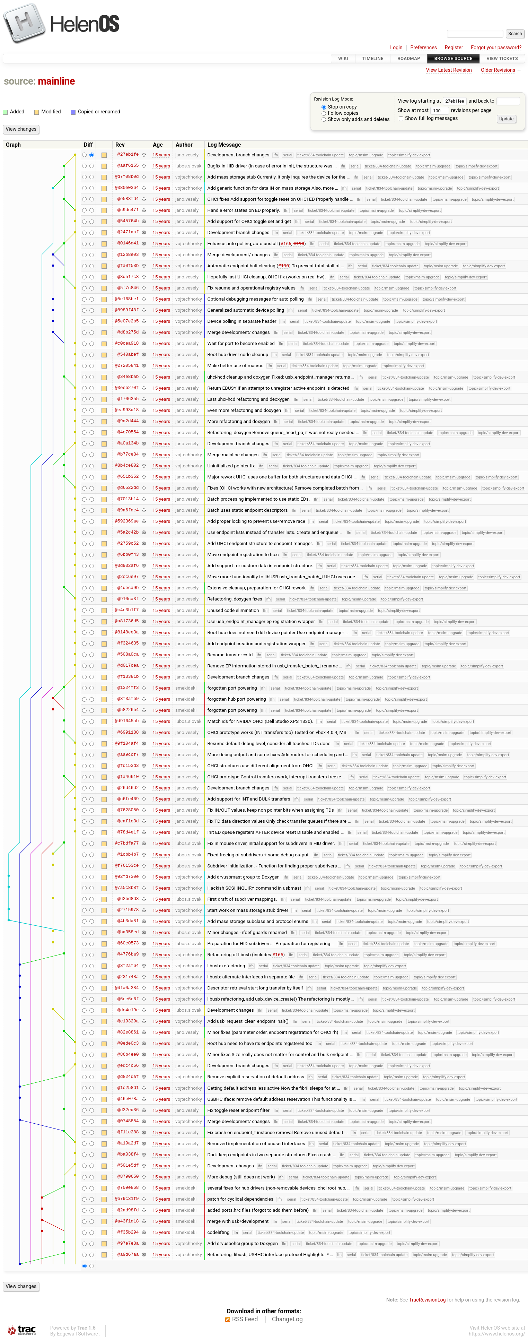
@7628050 (128, 810)
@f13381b (128, 677)
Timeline (373, 58)
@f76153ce (127, 866)
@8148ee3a (127, 632)
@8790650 (128, 1177)
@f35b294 (128, 1232)
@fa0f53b (128, 265)
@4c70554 (128, 432)
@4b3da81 (128, 921)
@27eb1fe (128, 155)
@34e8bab (128, 377)
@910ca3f (128, 599)
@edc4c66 (128, 1065)
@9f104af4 (127, 743)
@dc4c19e (128, 1010)
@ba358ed (128, 932)
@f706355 (128, 399)
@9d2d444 (128, 421)
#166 (285, 243)
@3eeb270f (127, 388)
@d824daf (128, 1076)
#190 (298, 243)
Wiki (343, 58)
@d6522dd (128, 488)
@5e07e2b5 (127, 321)
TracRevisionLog (427, 1300)
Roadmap (408, 58)
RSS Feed (245, 1319)
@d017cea (128, 666)
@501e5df (128, 1165)
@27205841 (127, 365)
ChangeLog (287, 1319)
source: (20, 81)
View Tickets (502, 58)
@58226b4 (128, 710)
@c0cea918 (127, 343)
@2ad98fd (128, 1210)
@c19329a (128, 1021)
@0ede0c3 (128, 1043)
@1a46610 (128, 776)
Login (396, 48)
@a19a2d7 (128, 1143)
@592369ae (127, 521)
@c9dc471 (128, 210)
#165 (277, 954)
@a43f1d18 (127, 1221)
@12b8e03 (128, 254)
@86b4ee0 (128, 1054)
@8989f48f (127, 310)
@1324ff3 (128, 688)
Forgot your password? (496, 48)
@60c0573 (128, 943)
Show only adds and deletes (356, 119)
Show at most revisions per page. (445, 110)
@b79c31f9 (127, 1199)
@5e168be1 (127, 299)
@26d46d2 (128, 788)
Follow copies (340, 113)
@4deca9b (128, 588)
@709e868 (128, 1188)
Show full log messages (428, 118)
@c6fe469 (128, 799)
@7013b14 (128, 499)
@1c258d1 (128, 1088)
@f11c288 (128, 1132)
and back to (494, 101)
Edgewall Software (77, 1334)
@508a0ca (128, 654)
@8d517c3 (128, 277)
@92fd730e (127, 877)
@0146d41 (128, 243)
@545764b (128, 221)
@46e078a (128, 1099)
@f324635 (128, 643)
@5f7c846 (128, 288)
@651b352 (128, 477)
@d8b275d (128, 332)
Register (454, 48)
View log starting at (433, 101)
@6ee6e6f (128, 999)
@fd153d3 (128, 765)
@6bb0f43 (128, 554)
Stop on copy (339, 107)
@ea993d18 (127, 410)
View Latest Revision (449, 70)
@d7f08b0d (127, 177)
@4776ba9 (128, 954)
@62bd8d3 (128, 899)
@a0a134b (128, 443)
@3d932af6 (127, 565)
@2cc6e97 (128, 576)
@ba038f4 (128, 1154)
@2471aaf (128, 232)
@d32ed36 (128, 1110)
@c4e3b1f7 (127, 610)
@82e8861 (128, 1032)
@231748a (128, 977)
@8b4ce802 (127, 465)
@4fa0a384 (127, 988)
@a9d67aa (128, 1254)
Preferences (423, 48)
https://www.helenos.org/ (497, 1334)
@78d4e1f (128, 832)
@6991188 (128, 732)
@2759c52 (128, 543)
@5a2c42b (128, 532)
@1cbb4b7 (128, 854)
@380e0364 (127, 188)
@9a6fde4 (128, 510)
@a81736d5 (127, 621)
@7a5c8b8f (127, 888)
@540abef (128, 354)
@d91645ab (127, 721)
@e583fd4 (128, 199)
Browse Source (453, 58)
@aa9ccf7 (128, 754)
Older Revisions (498, 70)
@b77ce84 (128, 454)
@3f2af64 (128, 965)
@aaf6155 (128, 166)
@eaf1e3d (128, 821)
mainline (56, 81)
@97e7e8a (128, 1243)
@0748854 (128, 1121)
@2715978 (128, 910)
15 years (161, 154)
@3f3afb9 (128, 699)
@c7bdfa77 (127, 843)
